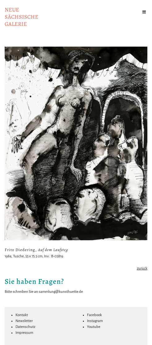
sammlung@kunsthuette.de (61, 292)
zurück (142, 268)
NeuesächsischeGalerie (21, 17)
